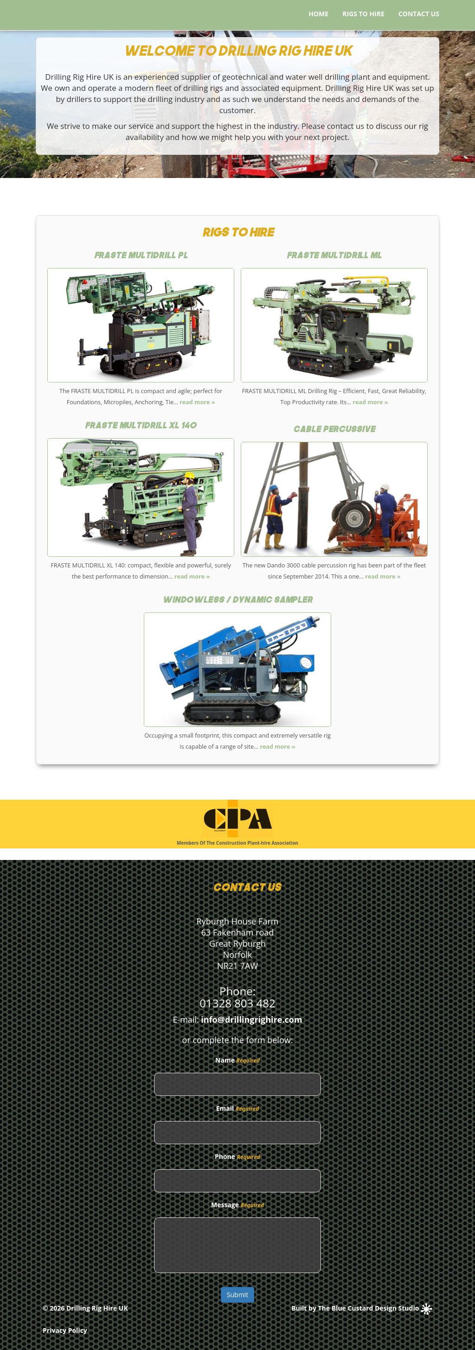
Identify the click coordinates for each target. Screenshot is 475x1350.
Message (225, 1204)
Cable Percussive (334, 430)
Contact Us (418, 13)
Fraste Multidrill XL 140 (141, 426)
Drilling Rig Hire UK (97, 1308)
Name (225, 1060)
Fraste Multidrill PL (141, 256)
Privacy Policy (65, 1330)
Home (318, 13)
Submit (237, 1294)
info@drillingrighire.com (251, 1019)
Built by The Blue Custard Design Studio (361, 1308)
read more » (196, 402)
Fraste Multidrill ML (334, 256)
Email (225, 1108)
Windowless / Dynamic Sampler (237, 600)
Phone (225, 1156)
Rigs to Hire (363, 13)
